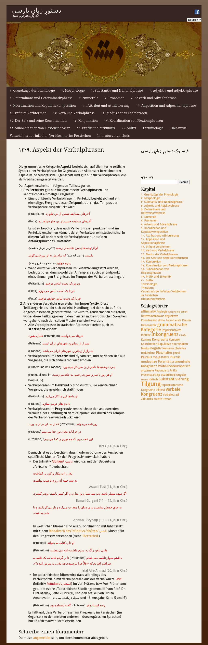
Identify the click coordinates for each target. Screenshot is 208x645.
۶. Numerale (88, 98)
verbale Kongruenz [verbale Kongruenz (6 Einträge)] (160, 392)
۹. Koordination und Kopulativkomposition (43, 106)
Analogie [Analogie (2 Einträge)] (162, 311)
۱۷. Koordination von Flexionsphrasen (133, 121)
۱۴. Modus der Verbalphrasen (124, 113)
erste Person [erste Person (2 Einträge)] (183, 320)
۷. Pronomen (115, 98)
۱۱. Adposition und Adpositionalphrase (166, 106)
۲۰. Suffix (129, 128)
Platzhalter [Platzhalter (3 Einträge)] (164, 353)
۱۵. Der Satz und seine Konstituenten (38, 121)
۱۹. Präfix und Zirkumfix (96, 128)
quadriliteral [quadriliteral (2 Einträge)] (168, 374)
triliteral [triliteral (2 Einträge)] (160, 389)
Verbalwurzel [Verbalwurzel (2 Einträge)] (171, 394)
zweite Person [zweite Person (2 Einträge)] (162, 399)
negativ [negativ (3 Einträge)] (155, 348)
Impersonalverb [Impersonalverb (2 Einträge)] (171, 330)
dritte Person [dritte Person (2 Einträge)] (166, 320)
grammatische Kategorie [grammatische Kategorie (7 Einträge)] (164, 327)
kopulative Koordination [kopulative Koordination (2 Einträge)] (173, 343)
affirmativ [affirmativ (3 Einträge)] (148, 311)
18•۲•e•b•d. (90, 536)
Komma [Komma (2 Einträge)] (146, 339)
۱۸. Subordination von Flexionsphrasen (40, 128)
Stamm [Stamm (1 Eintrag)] (144, 379)
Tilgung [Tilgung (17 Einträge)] (151, 383)
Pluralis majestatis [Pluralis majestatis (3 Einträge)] (155, 357)
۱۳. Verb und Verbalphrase (74, 113)
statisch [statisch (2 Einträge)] (153, 379)
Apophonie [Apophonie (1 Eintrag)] (174, 312)
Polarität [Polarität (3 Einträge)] (164, 362)
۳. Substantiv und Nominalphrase (117, 90)
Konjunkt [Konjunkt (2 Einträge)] (174, 339)
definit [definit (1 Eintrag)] (184, 312)
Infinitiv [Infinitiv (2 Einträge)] (146, 335)
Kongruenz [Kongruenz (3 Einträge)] (160, 339)
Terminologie (153, 128)
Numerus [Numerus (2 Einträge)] (168, 348)
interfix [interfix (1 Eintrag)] (182, 335)
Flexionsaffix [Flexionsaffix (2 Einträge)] (148, 325)
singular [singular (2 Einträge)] (181, 374)
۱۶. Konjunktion (85, 121)
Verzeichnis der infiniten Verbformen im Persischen (50, 136)
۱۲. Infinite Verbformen (28, 113)
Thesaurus (178, 128)
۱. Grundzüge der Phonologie (32, 90)
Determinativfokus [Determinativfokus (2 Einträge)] (152, 316)
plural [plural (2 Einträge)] (176, 352)
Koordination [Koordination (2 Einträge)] (149, 343)
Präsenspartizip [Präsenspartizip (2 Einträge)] (150, 374)
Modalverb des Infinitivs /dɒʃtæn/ (78, 531)
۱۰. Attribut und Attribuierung (106, 106)
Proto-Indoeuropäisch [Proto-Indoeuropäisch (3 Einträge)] (174, 366)
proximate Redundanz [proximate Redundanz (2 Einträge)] (155, 370)
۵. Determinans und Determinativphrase (41, 98)
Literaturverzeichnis (113, 136)
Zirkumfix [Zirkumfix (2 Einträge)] (147, 399)
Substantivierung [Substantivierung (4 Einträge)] (174, 379)
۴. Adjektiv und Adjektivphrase (174, 90)
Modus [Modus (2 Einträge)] (145, 348)
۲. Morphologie (73, 90)
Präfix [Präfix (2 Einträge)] (173, 370)
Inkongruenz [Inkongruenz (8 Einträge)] (164, 334)
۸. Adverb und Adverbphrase (153, 98)
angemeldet (42, 638)
